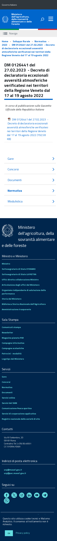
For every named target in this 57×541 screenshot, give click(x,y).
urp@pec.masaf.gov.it (15, 473)
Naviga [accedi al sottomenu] (10, 33)
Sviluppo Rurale (21, 41)
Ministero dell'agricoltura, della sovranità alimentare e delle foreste (21, 19)
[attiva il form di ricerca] (42, 19)
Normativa (40, 41)
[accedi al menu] (50, 18)
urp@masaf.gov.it (13, 469)
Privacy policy (23, 533)
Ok (9, 533)
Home (5, 41)
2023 (4, 45)
